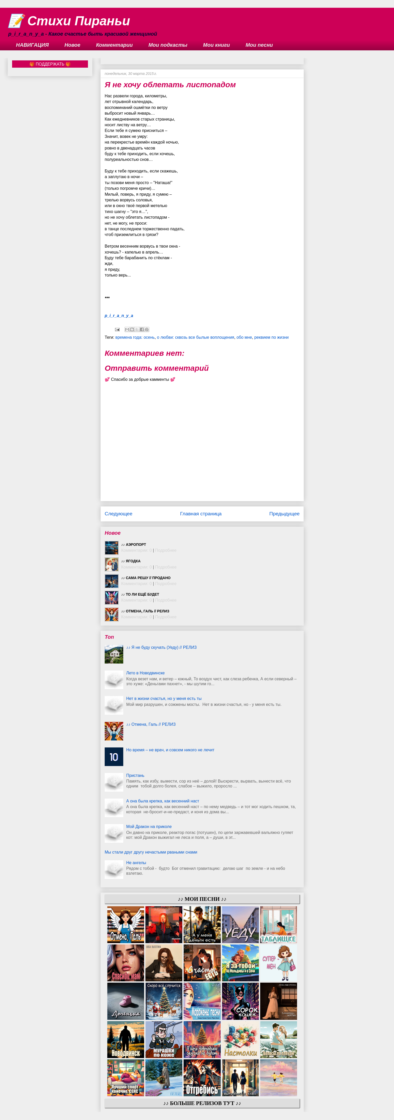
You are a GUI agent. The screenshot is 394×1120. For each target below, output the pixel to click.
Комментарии (114, 45)
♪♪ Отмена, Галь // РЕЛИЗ (145, 611)
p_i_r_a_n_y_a (119, 315)
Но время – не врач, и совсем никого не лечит (170, 750)
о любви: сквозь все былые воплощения (195, 337)
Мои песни (259, 45)
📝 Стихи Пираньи (69, 21)
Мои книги (216, 45)
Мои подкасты (168, 45)
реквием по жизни (271, 337)
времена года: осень (135, 337)
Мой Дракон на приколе (148, 826)
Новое (72, 45)
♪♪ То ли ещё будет (140, 594)
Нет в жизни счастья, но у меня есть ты (163, 698)
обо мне (244, 337)
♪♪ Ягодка (131, 561)
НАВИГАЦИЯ (32, 45)
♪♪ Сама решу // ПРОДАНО (145, 578)
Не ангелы (136, 863)
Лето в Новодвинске (145, 673)
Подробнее (166, 550)
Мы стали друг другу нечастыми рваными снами (151, 852)
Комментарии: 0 (136, 550)
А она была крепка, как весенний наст (162, 801)
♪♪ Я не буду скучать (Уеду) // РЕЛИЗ (161, 647)
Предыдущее (284, 513)
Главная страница (200, 513)
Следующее (118, 513)
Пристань (135, 775)
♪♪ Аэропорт (133, 544)
